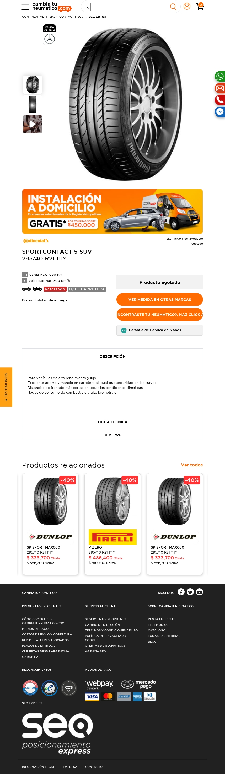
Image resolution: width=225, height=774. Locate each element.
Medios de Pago (35, 628)
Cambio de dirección (102, 624)
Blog (152, 641)
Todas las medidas (164, 635)
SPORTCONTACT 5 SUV (66, 16)
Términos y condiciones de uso (111, 630)
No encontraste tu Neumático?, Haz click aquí (159, 314)
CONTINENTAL (33, 16)
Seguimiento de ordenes (105, 619)
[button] (159, 330)
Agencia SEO (95, 651)
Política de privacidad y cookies (106, 637)
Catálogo (156, 630)
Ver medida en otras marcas (159, 299)
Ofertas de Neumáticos (105, 645)
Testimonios (158, 624)
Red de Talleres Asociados (45, 640)
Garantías (31, 657)
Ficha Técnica (112, 422)
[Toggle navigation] (24, 7)
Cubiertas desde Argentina (45, 651)
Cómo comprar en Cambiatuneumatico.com (43, 621)
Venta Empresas (161, 619)
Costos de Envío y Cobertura (47, 634)
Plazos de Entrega (38, 645)
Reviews (112, 435)
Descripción (113, 356)
